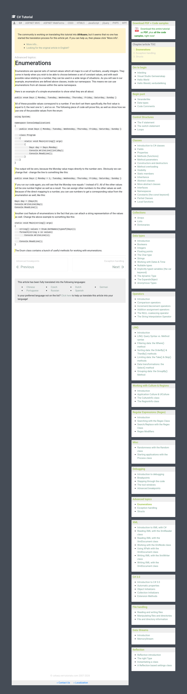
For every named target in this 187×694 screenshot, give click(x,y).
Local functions (145, 201)
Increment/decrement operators (153, 306)
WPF (124, 23)
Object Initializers (146, 589)
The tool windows (146, 484)
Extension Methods (147, 596)
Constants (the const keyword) (153, 194)
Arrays (140, 217)
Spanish (79, 290)
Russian (55, 290)
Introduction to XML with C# (151, 527)
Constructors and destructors (152, 163)
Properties (142, 152)
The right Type (144, 658)
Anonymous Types (146, 283)
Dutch (78, 287)
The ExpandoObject (147, 279)
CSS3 (70, 23)
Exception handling (146, 53)
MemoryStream (145, 638)
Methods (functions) (148, 156)
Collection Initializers (148, 592)
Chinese (30, 287)
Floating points (145, 251)
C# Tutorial (25, 17)
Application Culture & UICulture (153, 394)
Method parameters (147, 159)
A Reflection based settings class (154, 665)
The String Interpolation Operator (154, 316)
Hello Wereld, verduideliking (151, 83)
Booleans (142, 244)
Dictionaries (143, 224)
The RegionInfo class (148, 401)
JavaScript (93, 23)
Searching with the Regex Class (153, 421)
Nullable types (144, 265)
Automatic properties (148, 585)
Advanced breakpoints (148, 488)
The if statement (145, 122)
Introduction (143, 241)
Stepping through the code (151, 481)
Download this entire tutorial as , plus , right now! (152, 32)
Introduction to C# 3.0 (148, 582)
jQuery (106, 23)
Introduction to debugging (150, 474)
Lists (139, 221)
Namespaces (144, 191)
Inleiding (141, 72)
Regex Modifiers (145, 431)
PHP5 (116, 23)
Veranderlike (143, 99)
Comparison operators (149, 302)
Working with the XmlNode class (154, 545)
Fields (140, 149)
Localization (81, 682)
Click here (66, 295)
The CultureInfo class (148, 397)
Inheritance (143, 177)
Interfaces (142, 187)
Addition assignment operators (153, 309)
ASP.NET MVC (32, 23)
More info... (32, 44)
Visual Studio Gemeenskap (151, 76)
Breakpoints (143, 477)
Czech (54, 287)
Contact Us (64, 682)
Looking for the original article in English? (47, 47)
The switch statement (148, 126)
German (104, 287)
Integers (141, 248)
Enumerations (143, 49)
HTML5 (80, 23)
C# (20, 23)
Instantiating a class (147, 662)
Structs (139, 56)
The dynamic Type (146, 276)
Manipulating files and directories (154, 615)
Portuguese (32, 290)
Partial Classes (145, 198)
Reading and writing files (150, 612)
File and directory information (152, 619)
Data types (142, 102)
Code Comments (146, 106)
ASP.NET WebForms (53, 23)
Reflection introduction (149, 655)
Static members (145, 173)
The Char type (144, 255)
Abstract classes (146, 180)
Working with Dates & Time (151, 262)
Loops (140, 129)
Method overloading (147, 166)
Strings (141, 258)
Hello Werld (143, 79)
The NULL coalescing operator (153, 313)
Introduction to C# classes (151, 145)
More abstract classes (148, 184)
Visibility (141, 170)
